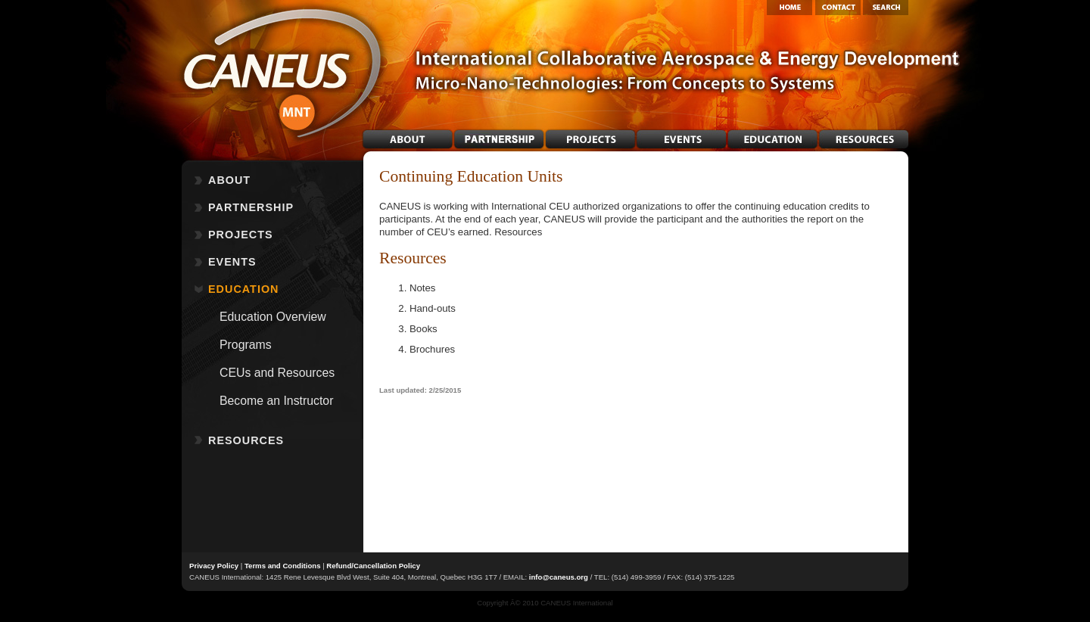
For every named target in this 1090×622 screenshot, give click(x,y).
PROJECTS (240, 235)
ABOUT (229, 180)
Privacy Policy (213, 565)
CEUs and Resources (277, 372)
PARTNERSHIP (251, 207)
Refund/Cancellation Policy (373, 565)
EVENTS (232, 262)
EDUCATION (243, 289)
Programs (246, 344)
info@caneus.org (558, 577)
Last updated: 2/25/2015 (420, 390)
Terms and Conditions (282, 565)
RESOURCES (246, 440)
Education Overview (273, 316)
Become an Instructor (276, 400)
